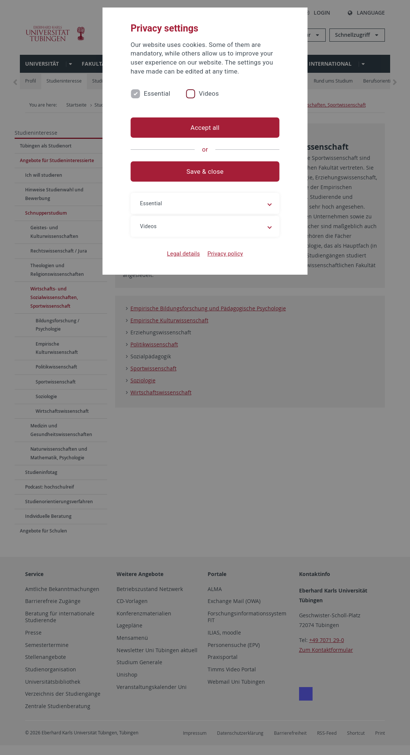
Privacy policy (225, 253)
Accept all (204, 127)
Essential (157, 93)
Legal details (183, 253)
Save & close (205, 171)
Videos (209, 93)
